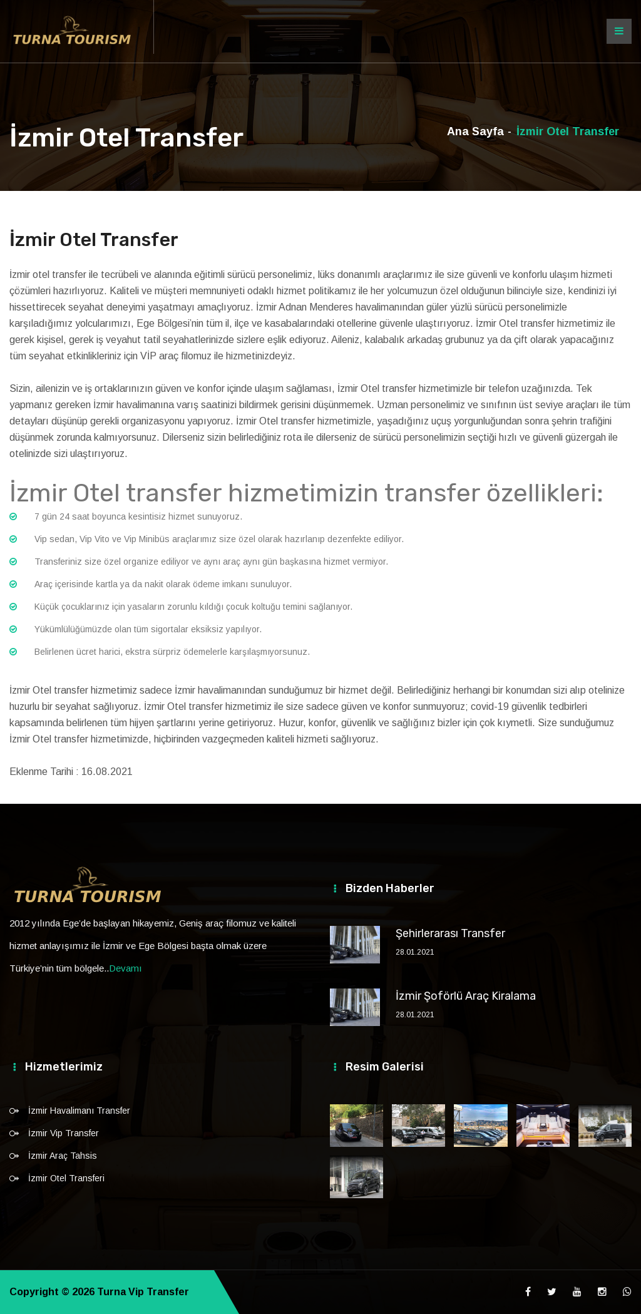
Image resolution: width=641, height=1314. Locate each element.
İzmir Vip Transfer (63, 1133)
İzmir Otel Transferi (66, 1178)
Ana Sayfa (475, 131)
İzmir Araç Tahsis (62, 1156)
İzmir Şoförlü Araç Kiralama (466, 996)
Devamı (125, 968)
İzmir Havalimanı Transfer (79, 1111)
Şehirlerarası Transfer (450, 933)
